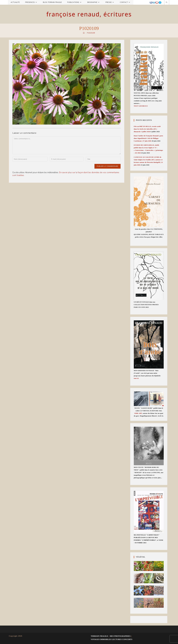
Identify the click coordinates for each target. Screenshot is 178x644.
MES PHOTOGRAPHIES (120, 636)
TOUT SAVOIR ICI (141, 106)
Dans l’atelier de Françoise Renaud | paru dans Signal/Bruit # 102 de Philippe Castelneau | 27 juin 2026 (148, 138)
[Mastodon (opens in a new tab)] (162, 2)
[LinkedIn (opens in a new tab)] (154, 2)
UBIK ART (138, 413)
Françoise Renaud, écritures (89, 14)
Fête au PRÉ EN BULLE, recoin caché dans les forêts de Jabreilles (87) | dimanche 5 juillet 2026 (147, 128)
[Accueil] (84, 33)
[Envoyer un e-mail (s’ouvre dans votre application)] (159, 2)
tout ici (136, 378)
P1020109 (91, 33)
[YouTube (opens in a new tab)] (156, 2)
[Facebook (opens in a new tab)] (151, 2)
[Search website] (166, 3)
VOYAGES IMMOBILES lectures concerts (111, 639)
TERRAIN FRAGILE (99, 636)
